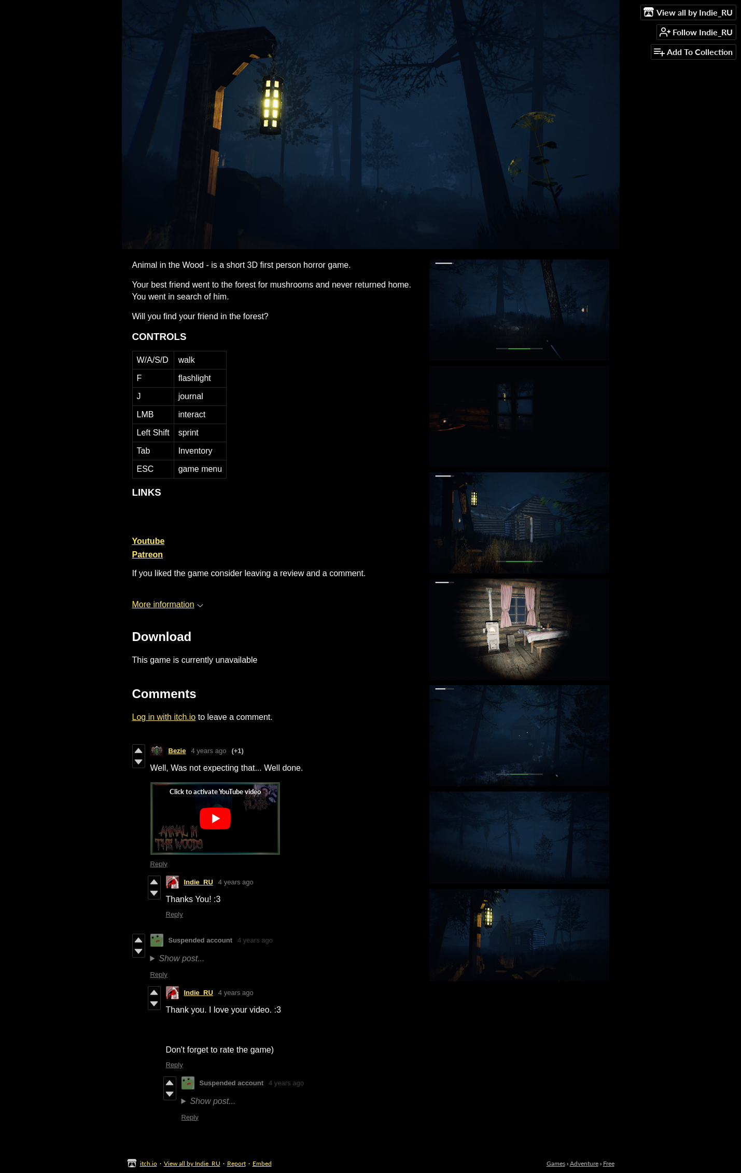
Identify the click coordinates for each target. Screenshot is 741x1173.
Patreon (147, 554)
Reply (158, 864)
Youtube (148, 541)
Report (236, 1163)
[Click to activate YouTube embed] (215, 818)
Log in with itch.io (164, 717)
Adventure (584, 1163)
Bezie (177, 751)
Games (556, 1163)
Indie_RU (198, 882)
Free (608, 1163)
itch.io (148, 1163)
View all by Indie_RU (192, 1163)
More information (167, 604)
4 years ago (208, 751)
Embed (262, 1163)
